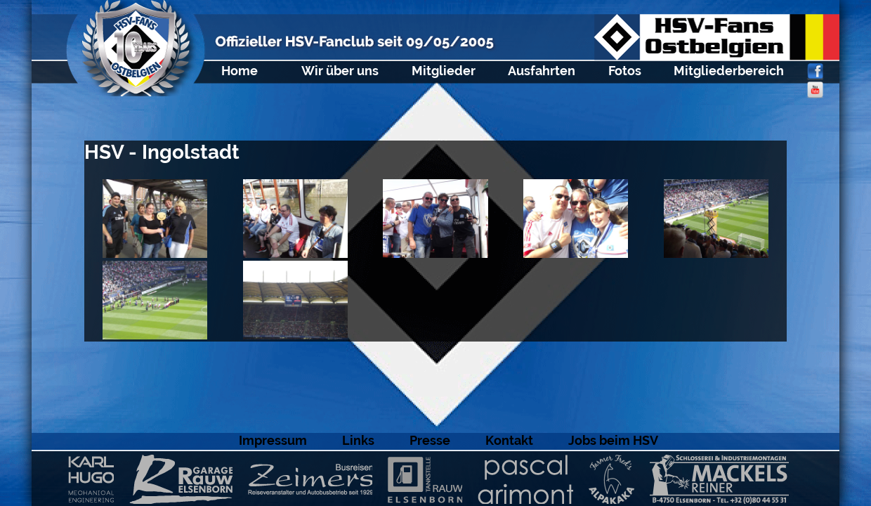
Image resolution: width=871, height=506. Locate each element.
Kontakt (509, 440)
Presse (430, 440)
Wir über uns (340, 70)
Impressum (273, 440)
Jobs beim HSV (613, 440)
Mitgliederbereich (729, 70)
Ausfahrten (541, 70)
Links (358, 440)
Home (239, 70)
